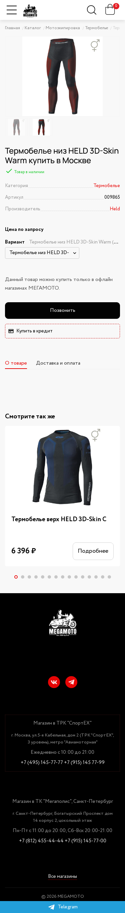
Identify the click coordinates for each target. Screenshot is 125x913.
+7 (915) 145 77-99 (84, 762)
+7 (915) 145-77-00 (85, 841)
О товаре (16, 363)
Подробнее (92, 551)
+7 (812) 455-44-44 (41, 841)
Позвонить (62, 310)
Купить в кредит (30, 331)
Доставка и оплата (58, 363)
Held (115, 209)
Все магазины (62, 877)
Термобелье (106, 185)
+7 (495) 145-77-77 (42, 762)
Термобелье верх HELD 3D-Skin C (58, 519)
